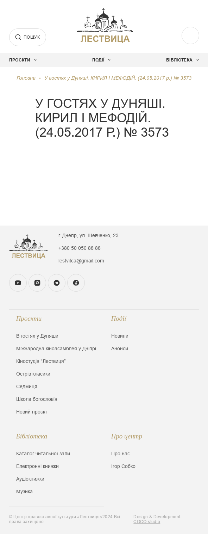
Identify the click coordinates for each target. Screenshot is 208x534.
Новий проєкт (31, 412)
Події (118, 318)
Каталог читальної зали (43, 453)
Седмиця (26, 386)
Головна (26, 78)
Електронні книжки (37, 466)
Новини (119, 336)
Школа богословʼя (36, 399)
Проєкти (29, 318)
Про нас (120, 453)
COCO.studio (146, 521)
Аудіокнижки (30, 479)
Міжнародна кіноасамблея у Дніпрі (56, 348)
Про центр (127, 436)
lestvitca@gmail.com (81, 260)
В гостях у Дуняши (37, 336)
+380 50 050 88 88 (79, 248)
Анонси (119, 348)
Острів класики (33, 374)
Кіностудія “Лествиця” (41, 361)
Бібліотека (32, 436)
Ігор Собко (123, 466)
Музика (24, 491)
